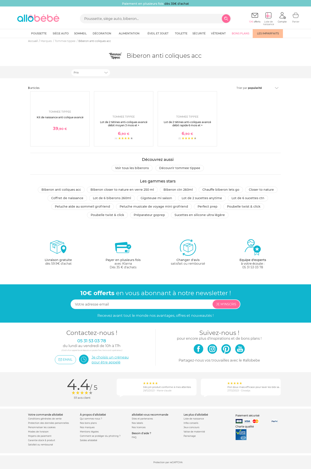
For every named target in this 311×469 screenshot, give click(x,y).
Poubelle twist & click (243, 206)
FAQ (134, 437)
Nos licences (139, 427)
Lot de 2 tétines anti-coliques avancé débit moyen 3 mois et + (123, 123)
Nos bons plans (88, 423)
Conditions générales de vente (45, 418)
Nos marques (87, 427)
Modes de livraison (38, 431)
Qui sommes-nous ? (91, 418)
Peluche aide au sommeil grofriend (82, 206)
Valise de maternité (194, 431)
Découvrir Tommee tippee (179, 168)
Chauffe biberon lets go (220, 190)
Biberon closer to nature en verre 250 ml (122, 190)
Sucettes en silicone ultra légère (200, 215)
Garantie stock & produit (41, 440)
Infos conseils (191, 423)
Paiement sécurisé (247, 415)
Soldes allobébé (88, 440)
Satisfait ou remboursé (40, 444)
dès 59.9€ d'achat (58, 254)
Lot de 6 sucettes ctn (248, 198)
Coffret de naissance (67, 198)
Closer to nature (261, 190)
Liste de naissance (194, 418)
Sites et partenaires (142, 418)
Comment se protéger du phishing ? (100, 436)
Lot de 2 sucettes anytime (202, 198)
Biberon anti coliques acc (61, 190)
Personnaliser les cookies (42, 427)
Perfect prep (207, 206)
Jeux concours (191, 427)
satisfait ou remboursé (188, 252)
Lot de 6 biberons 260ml (112, 198)
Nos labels (137, 423)
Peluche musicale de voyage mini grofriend (154, 206)
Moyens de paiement (39, 436)
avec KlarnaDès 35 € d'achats (123, 254)
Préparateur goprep (149, 215)
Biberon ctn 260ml (178, 190)
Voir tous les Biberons (132, 168)
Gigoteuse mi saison (156, 198)
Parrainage (190, 436)
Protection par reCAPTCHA (167, 462)
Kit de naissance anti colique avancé (60, 117)
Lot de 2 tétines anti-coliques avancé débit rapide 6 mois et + (187, 123)
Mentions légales (89, 431)
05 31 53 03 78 (252, 267)
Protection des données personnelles (48, 423)
